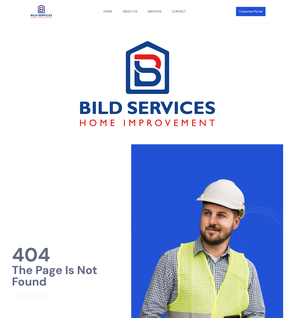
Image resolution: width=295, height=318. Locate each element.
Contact (179, 11)
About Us (130, 11)
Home (107, 11)
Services (154, 11)
